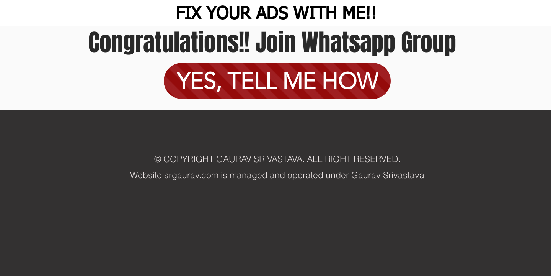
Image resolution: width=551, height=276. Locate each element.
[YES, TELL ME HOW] (277, 81)
